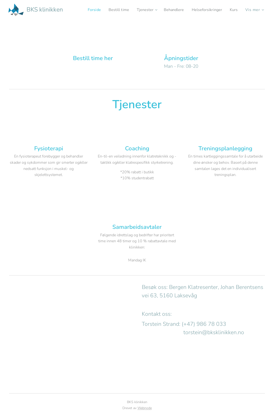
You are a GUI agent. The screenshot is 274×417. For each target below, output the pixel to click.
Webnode (144, 408)
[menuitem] (86, 10)
